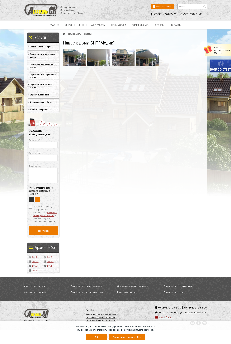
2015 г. (33, 266)
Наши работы (97, 25)
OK (96, 337)
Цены (81, 25)
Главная (54, 25)
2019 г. (33, 257)
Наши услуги (118, 25)
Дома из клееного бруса (41, 47)
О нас (68, 25)
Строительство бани (40, 95)
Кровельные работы (39, 109)
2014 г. (48, 266)
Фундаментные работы (41, 102)
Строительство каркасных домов (42, 55)
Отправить (43, 231)
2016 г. (48, 261)
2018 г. (48, 257)
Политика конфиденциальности (101, 320)
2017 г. (33, 261)
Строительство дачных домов (41, 86)
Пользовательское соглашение (101, 317)
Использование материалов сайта (102, 315)
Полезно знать (140, 25)
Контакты (175, 25)
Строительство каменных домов (42, 65)
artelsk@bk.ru (163, 317)
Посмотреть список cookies (127, 337)
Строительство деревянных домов (43, 75)
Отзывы (159, 25)
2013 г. (33, 270)
